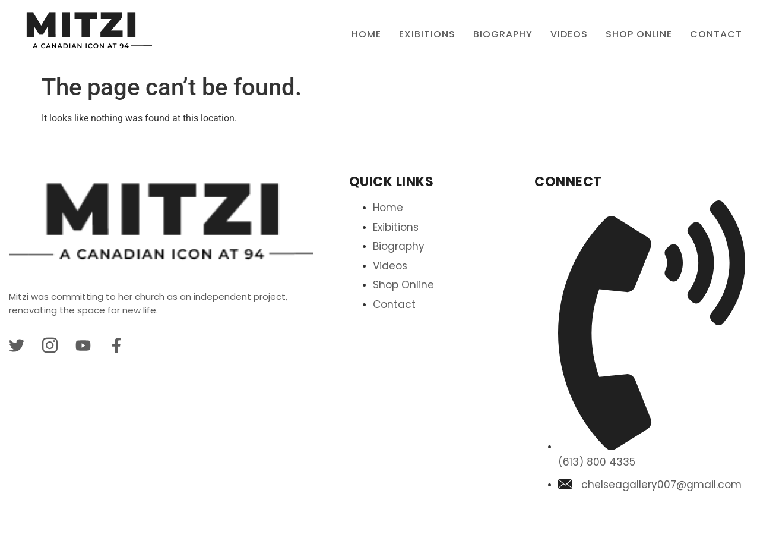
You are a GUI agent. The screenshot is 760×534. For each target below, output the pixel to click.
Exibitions (427, 34)
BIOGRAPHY (503, 34)
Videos (569, 34)
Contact (716, 34)
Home (366, 34)
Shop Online (639, 34)
